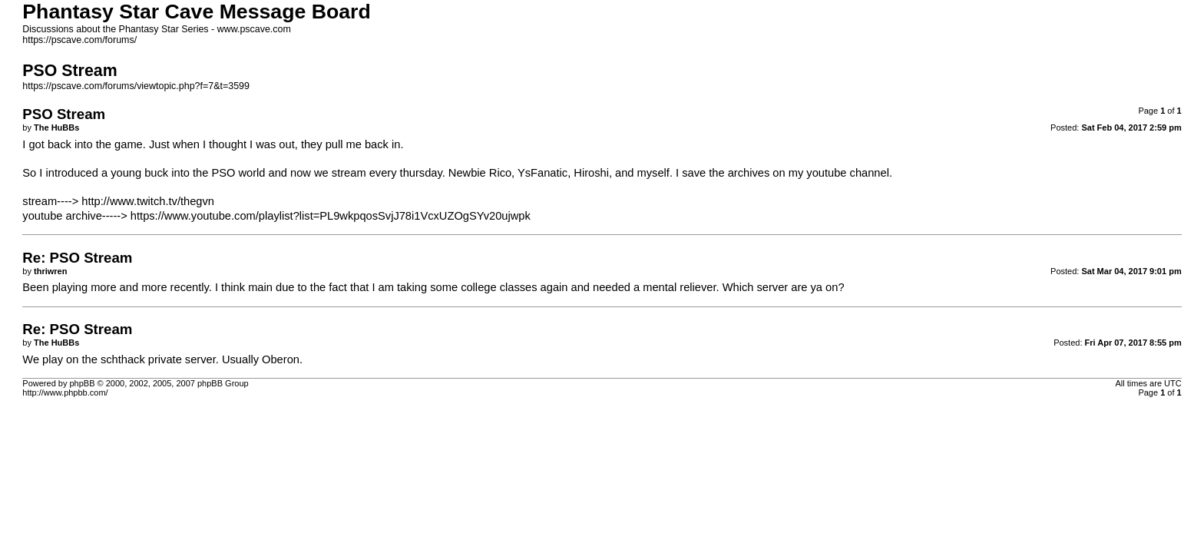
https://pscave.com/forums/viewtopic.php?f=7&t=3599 (136, 86)
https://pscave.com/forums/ (79, 40)
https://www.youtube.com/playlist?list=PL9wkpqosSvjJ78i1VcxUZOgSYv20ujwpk (331, 216)
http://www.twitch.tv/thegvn (147, 201)
